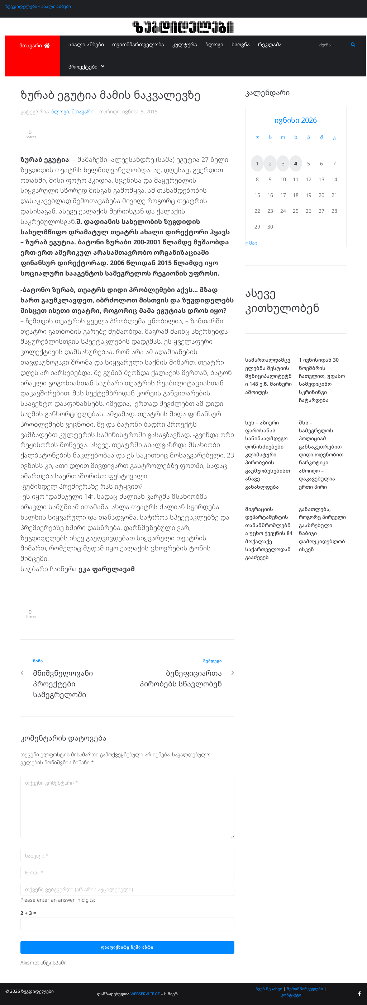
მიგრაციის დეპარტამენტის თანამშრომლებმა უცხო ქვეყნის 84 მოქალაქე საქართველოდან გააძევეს (268, 533)
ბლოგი (60, 111)
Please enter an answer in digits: (57, 899)
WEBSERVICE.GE (145, 993)
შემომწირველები (305, 988)
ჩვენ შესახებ (269, 988)
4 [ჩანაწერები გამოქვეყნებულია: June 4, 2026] (295, 163)
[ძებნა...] (332, 45)
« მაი (251, 242)
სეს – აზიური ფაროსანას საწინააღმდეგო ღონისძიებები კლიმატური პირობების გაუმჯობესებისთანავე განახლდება (267, 454)
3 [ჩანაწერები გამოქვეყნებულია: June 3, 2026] (283, 163)
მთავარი (83, 111)
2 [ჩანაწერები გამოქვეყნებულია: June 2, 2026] (270, 163)
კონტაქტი (291, 994)
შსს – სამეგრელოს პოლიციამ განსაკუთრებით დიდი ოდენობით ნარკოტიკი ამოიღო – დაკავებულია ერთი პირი (321, 454)
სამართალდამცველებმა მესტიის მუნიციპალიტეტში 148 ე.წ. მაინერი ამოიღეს (268, 375)
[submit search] (353, 45)
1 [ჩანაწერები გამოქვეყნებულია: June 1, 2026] (257, 163)
